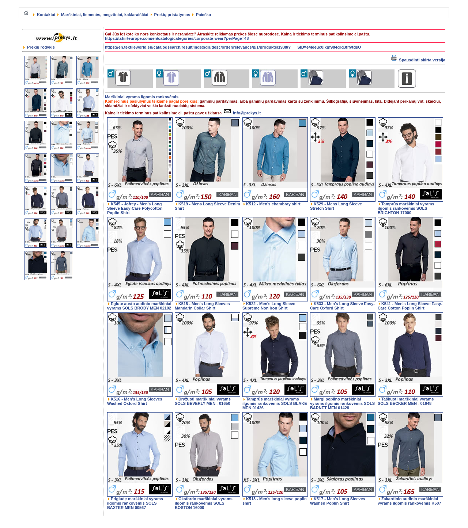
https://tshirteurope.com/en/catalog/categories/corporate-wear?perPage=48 (177, 38)
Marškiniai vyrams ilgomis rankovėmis (141, 97)
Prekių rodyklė (39, 47)
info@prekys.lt (241, 113)
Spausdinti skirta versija (418, 60)
